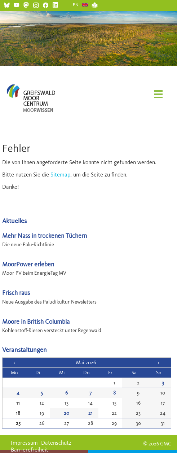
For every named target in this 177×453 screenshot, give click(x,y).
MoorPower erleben (28, 264)
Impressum (24, 442)
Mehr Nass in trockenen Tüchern (44, 235)
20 (66, 413)
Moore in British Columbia (36, 321)
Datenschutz (56, 442)
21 (90, 413)
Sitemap (60, 174)
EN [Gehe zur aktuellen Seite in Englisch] (76, 4)
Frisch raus (16, 292)
